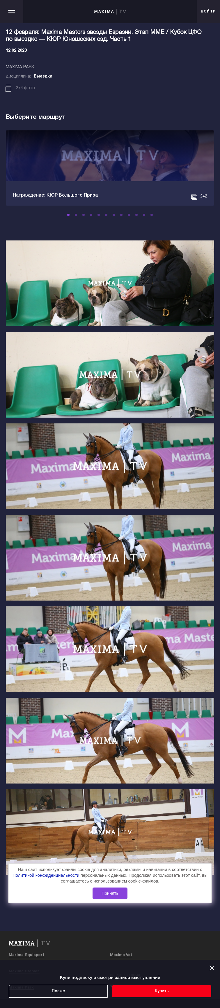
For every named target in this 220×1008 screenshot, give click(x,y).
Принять (110, 893)
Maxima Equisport (26, 955)
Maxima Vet (121, 955)
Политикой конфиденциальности (47, 875)
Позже (58, 991)
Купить (162, 991)
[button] (68, 215)
